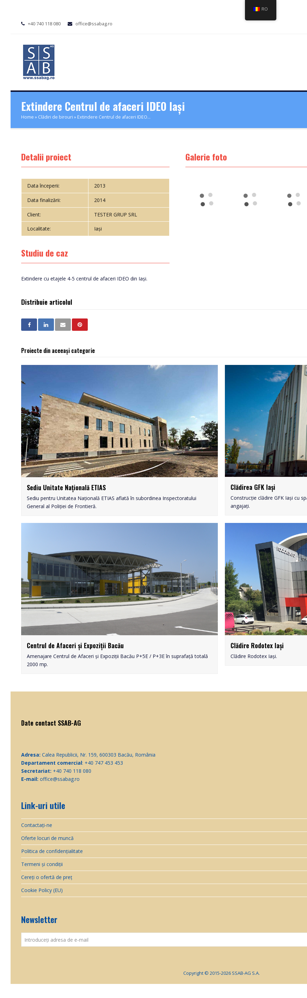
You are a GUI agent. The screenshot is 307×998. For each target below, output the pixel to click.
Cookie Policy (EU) (42, 890)
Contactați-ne (36, 825)
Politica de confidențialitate (52, 851)
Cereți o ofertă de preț (46, 877)
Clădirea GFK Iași (253, 487)
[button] (29, 324)
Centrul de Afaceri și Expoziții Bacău (75, 645)
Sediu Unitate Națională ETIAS (66, 487)
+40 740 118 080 (44, 23)
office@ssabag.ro (93, 23)
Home (27, 117)
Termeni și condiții (42, 864)
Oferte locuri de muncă (47, 838)
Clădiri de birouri (55, 117)
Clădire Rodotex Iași (257, 645)
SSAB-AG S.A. (246, 973)
